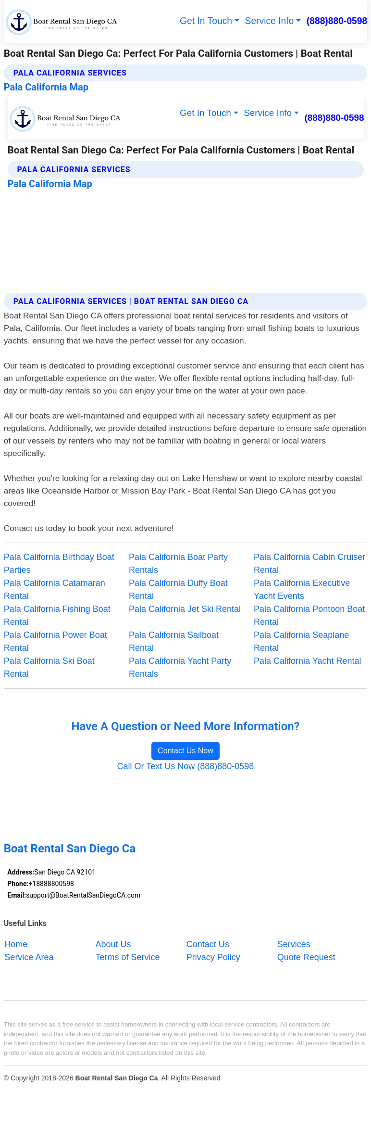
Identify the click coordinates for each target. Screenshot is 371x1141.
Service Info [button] (269, 21)
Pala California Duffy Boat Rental (178, 589)
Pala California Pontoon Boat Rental (309, 615)
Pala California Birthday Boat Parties (59, 563)
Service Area (28, 957)
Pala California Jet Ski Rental (185, 609)
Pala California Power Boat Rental (55, 641)
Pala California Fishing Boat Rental (57, 615)
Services (293, 944)
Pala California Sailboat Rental (174, 641)
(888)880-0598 (337, 21)
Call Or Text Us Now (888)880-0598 (185, 766)
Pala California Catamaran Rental (54, 589)
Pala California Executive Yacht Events (302, 589)
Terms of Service (128, 957)
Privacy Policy (213, 957)
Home (15, 944)
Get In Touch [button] (206, 21)
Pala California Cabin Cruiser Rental (309, 563)
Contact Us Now (185, 751)
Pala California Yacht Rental (307, 661)
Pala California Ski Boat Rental (49, 667)
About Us (113, 944)
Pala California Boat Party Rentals (178, 563)
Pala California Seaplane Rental (301, 641)
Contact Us (207, 944)
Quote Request (306, 957)
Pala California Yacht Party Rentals (180, 667)
